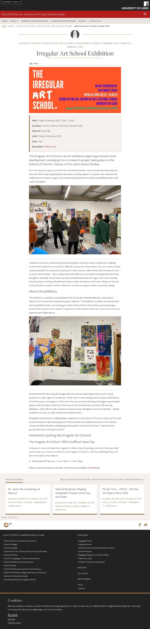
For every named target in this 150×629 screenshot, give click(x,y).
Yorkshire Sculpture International (91, 562)
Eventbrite (95, 467)
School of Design (10, 544)
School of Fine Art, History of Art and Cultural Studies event (55, 43)
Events (11, 26)
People (82, 20)
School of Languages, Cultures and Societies (21, 558)
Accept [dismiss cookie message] (13, 614)
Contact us (95, 20)
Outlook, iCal (50, 146)
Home (4, 20)
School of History (11, 555)
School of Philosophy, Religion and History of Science (25, 572)
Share (35, 63)
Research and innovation (35, 20)
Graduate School (84, 544)
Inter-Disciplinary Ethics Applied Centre (20, 579)
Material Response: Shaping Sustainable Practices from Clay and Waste (73, 493)
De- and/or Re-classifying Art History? (24, 491)
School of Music (10, 565)
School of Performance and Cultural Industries (22, 569)
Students (81, 588)
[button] (145, 14)
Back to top (9, 517)
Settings (11, 619)
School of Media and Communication (18, 562)
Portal (80, 584)
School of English (10, 547)
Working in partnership (63, 20)
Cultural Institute (85, 551)
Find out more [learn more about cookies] (14, 622)
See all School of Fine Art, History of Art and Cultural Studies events (101, 479)
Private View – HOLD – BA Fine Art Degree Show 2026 (120, 491)
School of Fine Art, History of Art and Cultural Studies (33, 14)
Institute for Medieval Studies (16, 576)
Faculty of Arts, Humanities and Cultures (20, 540)
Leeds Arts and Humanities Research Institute (96, 547)
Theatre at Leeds (85, 558)
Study (13, 20)
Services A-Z (83, 573)
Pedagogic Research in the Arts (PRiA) (93, 555)
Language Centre (85, 540)
